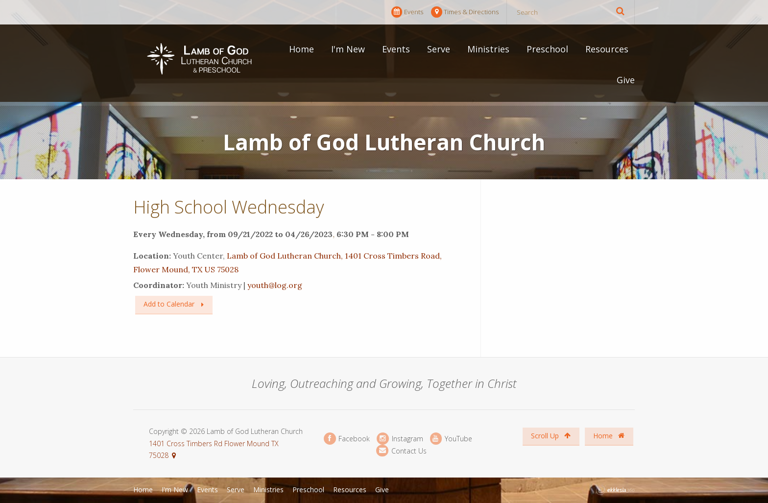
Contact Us (401, 451)
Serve (438, 49)
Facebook (347, 438)
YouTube (451, 438)
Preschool (547, 49)
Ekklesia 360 (615, 490)
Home (301, 49)
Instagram (400, 438)
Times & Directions (465, 12)
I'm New (348, 49)
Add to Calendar (169, 304)
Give (626, 80)
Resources (606, 49)
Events (407, 12)
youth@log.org (274, 285)
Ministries (488, 49)
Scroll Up (551, 435)
